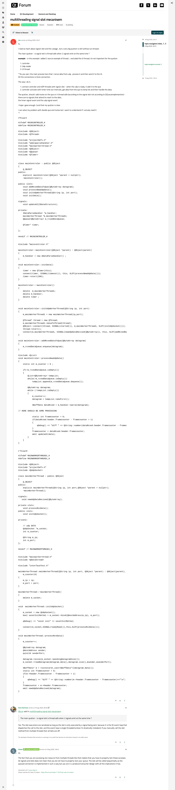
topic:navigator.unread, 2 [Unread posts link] (153, 64)
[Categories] (3, 3)
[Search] (3, 32)
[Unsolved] (3, 42)
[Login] (172, 3)
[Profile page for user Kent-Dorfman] (13, 709)
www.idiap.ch (33, 770)
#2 (126, 707)
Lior (19, 40)
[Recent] (3, 8)
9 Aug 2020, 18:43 (53, 749)
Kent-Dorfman (23, 707)
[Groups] (3, 27)
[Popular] (3, 17)
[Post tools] (125, 700)
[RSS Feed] (32, 32)
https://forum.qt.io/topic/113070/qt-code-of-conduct (57, 772)
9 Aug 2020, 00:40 (41, 707)
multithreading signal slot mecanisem (45, 711)
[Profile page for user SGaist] (13, 751)
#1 (126, 40)
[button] (3, 787)
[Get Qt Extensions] (3, 37)
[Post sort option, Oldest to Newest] (20, 32)
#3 (126, 749)
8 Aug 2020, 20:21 (34, 40)
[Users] (3, 22)
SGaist (20, 749)
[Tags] (3, 13)
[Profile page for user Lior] (13, 42)
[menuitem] (172, 3)
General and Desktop (29, 25)
